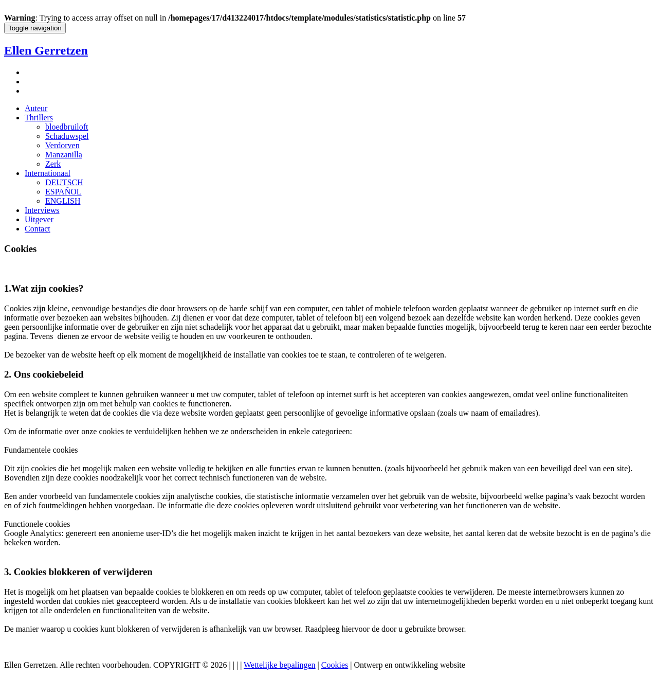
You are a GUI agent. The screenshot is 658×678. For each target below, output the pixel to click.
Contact (37, 228)
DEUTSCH (64, 182)
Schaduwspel (66, 136)
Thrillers (39, 117)
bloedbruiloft (66, 126)
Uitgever (39, 219)
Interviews (42, 210)
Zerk (53, 163)
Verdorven (62, 145)
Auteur (36, 108)
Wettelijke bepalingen (280, 665)
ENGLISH (62, 201)
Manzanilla (63, 154)
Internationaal (47, 173)
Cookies (334, 665)
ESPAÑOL (63, 191)
